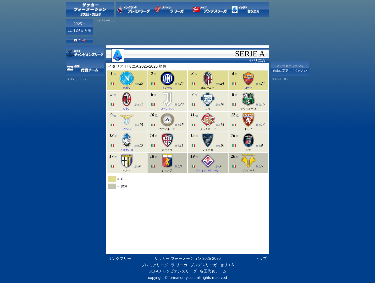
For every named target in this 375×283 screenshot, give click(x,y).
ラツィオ (126, 129)
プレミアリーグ (154, 265)
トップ (261, 258)
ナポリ (127, 87)
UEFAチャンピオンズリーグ (173, 271)
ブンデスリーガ (203, 265)
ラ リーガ (179, 265)
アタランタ (126, 149)
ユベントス (167, 108)
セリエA (227, 265)
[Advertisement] (182, 33)
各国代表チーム (213, 271)
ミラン (127, 108)
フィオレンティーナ (208, 170)
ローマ (248, 87)
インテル (167, 87)
